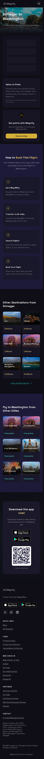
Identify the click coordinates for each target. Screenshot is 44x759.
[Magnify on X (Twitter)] (5, 612)
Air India (6, 667)
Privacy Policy (9, 640)
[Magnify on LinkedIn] (17, 612)
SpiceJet (7, 675)
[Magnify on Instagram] (11, 612)
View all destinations (21, 383)
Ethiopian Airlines (10, 698)
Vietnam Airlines (10, 691)
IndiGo (5, 664)
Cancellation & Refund (13, 648)
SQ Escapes (8, 629)
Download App (21, 136)
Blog (5, 625)
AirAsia (6, 706)
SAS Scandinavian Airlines (14, 702)
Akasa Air (7, 679)
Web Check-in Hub (11, 660)
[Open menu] (39, 4)
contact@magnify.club (13, 718)
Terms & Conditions (11, 644)
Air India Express (10, 671)
